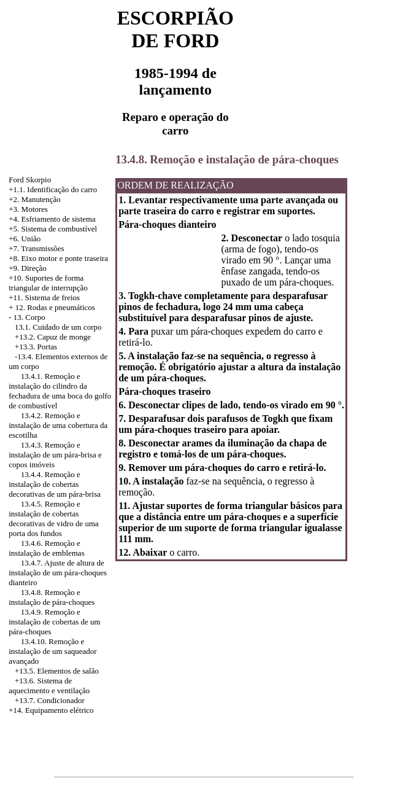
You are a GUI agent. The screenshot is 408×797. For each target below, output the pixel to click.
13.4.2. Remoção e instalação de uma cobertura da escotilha (58, 425)
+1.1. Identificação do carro (53, 189)
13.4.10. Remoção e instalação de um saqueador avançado (52, 651)
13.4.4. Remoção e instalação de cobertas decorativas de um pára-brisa (55, 484)
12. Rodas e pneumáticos (55, 307)
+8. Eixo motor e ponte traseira (58, 258)
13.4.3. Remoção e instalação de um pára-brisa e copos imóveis (55, 454)
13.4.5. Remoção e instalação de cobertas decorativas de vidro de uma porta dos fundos (54, 518)
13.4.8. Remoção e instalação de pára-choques (51, 597)
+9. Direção (27, 268)
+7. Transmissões (36, 248)
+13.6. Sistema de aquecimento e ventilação (49, 685)
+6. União (24, 238)
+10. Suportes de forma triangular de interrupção (48, 282)
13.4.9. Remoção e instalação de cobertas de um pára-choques (54, 621)
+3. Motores (28, 209)
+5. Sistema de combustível (53, 228)
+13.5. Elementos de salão (57, 670)
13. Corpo (29, 317)
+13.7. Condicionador (50, 700)
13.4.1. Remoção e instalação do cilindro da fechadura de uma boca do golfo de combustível (60, 390)
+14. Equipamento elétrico (51, 710)
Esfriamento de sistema (58, 219)
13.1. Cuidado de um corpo (58, 327)
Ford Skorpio (30, 179)
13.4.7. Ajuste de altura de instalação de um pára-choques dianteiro (58, 572)
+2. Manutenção (35, 199)
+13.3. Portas (36, 346)
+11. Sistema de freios (44, 297)
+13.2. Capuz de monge (53, 336)
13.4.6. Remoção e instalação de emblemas (46, 548)
